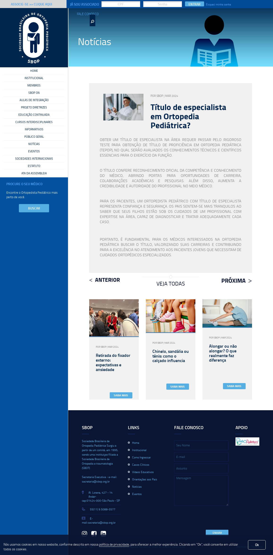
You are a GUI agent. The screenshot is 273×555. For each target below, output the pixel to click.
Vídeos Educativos (143, 472)
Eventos (34, 151)
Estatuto (34, 166)
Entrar (195, 4)
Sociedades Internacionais (34, 159)
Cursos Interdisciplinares (34, 122)
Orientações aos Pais (144, 479)
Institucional (34, 78)
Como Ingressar (141, 457)
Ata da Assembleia (34, 173)
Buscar (34, 208)
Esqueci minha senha (218, 4)
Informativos (34, 129)
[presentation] (210, 518)
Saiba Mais (121, 395)
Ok (257, 544)
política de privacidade (114, 544)
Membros (34, 85)
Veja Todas (170, 283)
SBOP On (34, 93)
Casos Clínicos (140, 465)
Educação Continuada (34, 115)
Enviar (217, 533)
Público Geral (34, 137)
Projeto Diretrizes (34, 107)
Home (34, 71)
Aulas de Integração (34, 100)
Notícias (34, 144)
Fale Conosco (88, 14)
